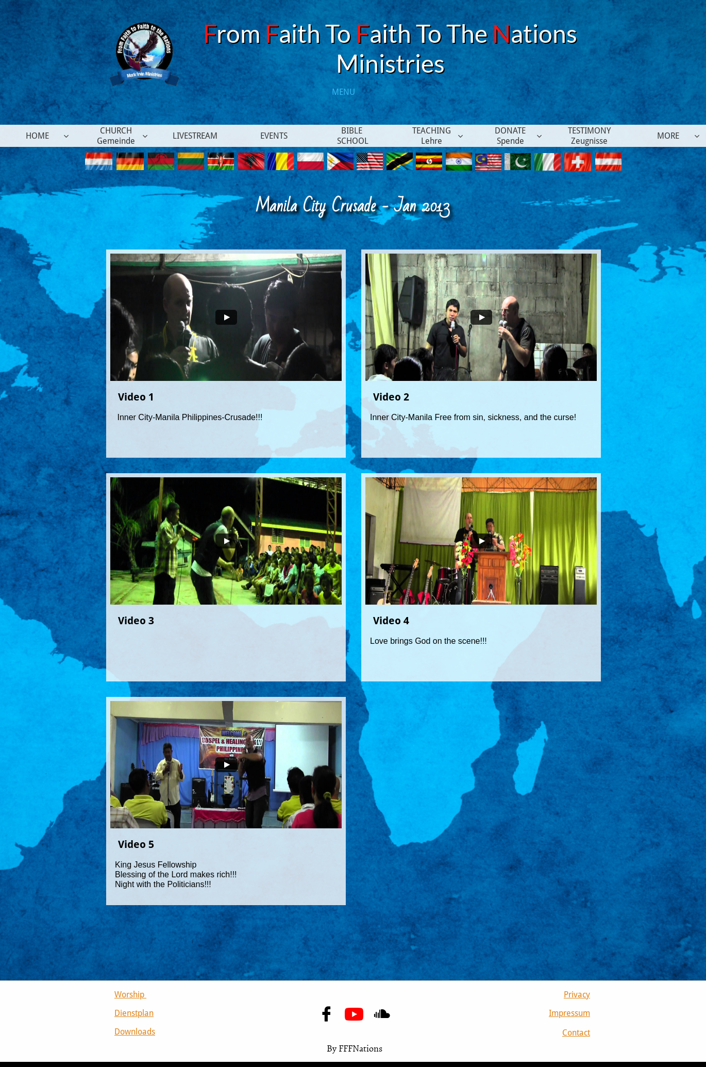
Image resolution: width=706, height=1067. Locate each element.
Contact (576, 1033)
